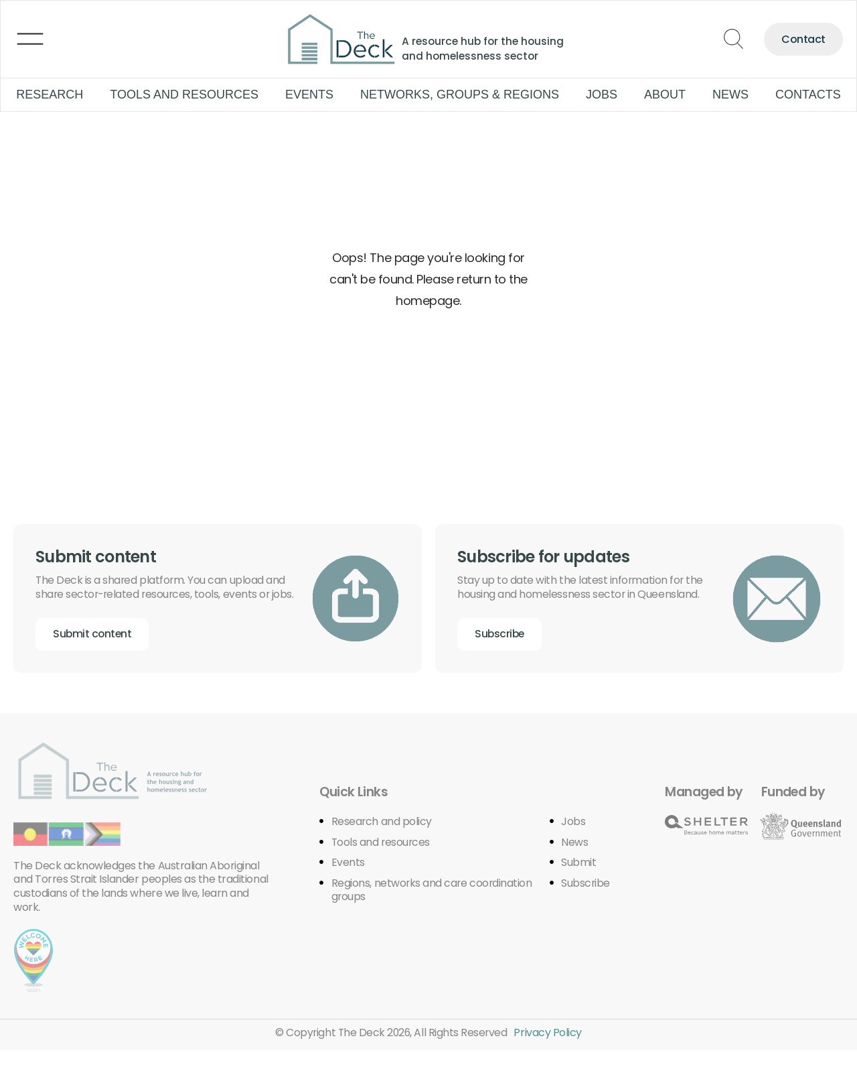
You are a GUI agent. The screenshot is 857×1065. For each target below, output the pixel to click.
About (665, 94)
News (730, 94)
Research (49, 94)
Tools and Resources (184, 94)
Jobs (601, 94)
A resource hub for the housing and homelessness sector (485, 49)
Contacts (808, 94)
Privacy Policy (549, 1047)
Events (309, 94)
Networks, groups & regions (459, 94)
